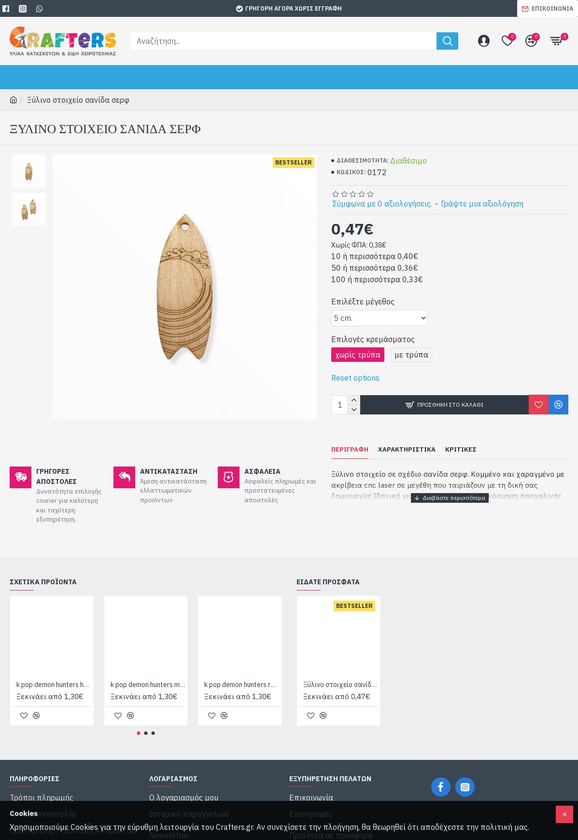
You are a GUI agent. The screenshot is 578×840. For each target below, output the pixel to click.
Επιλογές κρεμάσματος (373, 339)
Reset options (355, 378)
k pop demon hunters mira (148, 673)
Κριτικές (461, 450)
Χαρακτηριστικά (407, 450)
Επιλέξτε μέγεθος (363, 301)
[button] (138, 721)
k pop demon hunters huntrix (53, 673)
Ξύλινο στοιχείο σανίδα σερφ (340, 673)
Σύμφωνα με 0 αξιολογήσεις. (382, 203)
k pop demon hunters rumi (241, 673)
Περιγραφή (349, 450)
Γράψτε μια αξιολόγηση (482, 203)
